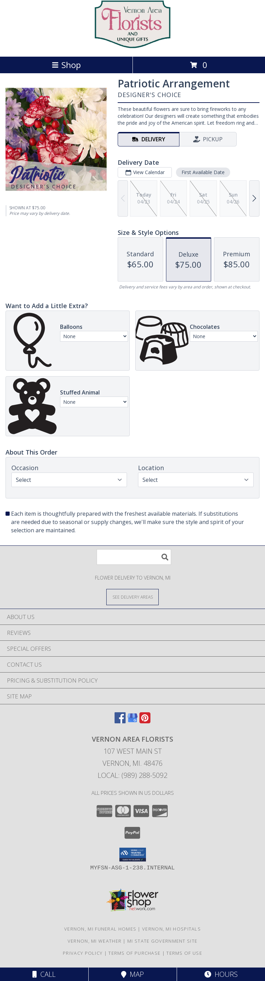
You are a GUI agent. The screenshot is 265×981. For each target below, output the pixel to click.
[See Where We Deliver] (132, 596)
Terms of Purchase (134, 953)
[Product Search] (134, 557)
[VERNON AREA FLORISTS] (132, 46)
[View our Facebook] (120, 721)
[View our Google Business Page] (132, 721)
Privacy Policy (82, 953)
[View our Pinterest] (144, 721)
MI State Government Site (162, 941)
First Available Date (203, 172)
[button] (132, 854)
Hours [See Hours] (221, 974)
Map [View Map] (132, 974)
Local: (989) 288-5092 (132, 775)
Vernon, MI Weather (94, 941)
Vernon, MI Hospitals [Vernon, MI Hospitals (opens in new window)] (171, 929)
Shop (66, 64)
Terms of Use (184, 953)
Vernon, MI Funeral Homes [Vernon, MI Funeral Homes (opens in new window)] (100, 929)
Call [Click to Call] (44, 974)
